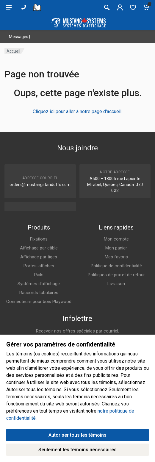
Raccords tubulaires (38, 292)
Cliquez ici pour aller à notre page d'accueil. (77, 111)
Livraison (116, 283)
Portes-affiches (39, 266)
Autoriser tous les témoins (77, 435)
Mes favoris (116, 257)
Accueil (13, 51)
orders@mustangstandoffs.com (40, 184)
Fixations (39, 239)
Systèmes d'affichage (39, 283)
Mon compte (116, 239)
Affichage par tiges (38, 257)
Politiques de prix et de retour (116, 274)
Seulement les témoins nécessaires (77, 449)
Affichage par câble (39, 248)
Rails (38, 274)
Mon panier (116, 248)
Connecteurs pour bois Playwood (38, 301)
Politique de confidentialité (116, 266)
